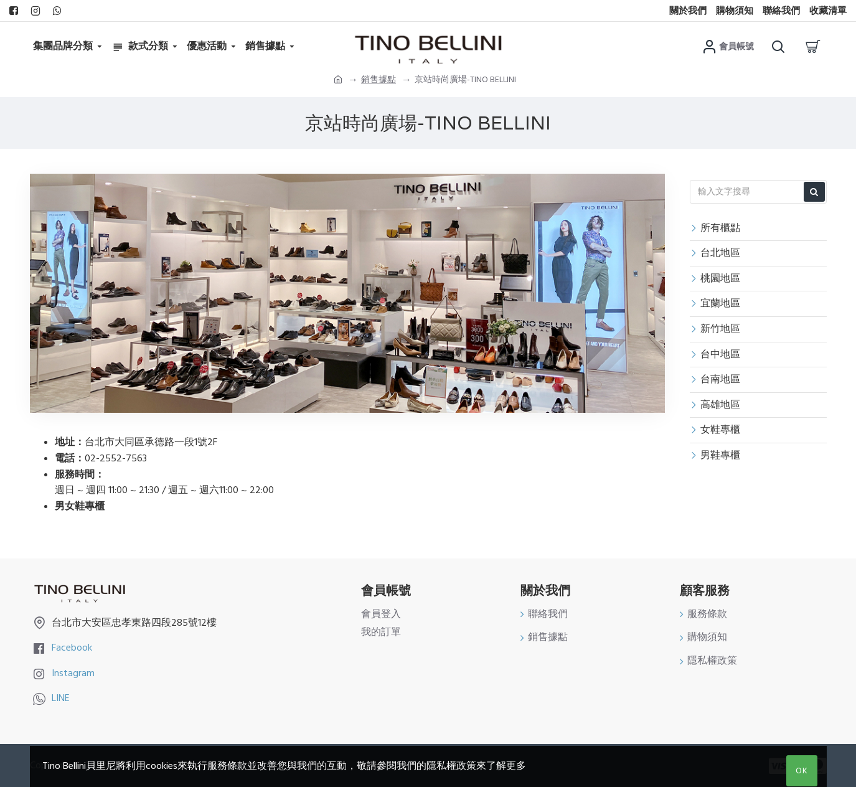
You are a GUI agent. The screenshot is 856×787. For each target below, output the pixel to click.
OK (802, 771)
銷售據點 (378, 79)
